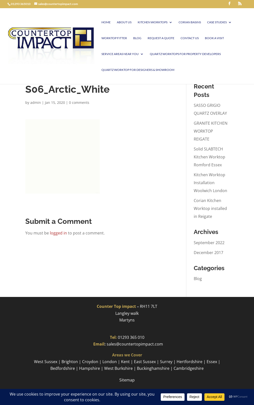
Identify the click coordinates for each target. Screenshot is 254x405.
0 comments (79, 102)
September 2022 (209, 242)
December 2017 (208, 252)
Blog (137, 38)
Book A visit (214, 38)
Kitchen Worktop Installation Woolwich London (210, 182)
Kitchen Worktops (152, 22)
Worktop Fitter (114, 38)
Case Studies (217, 22)
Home (106, 22)
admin (35, 102)
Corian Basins (190, 22)
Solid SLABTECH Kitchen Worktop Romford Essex (209, 157)
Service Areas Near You (120, 54)
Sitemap (127, 380)
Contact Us (190, 38)
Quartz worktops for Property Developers (185, 54)
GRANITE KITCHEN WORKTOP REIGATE (210, 131)
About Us (124, 22)
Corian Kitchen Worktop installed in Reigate (210, 208)
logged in (58, 233)
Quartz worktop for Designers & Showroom (137, 70)
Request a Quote (161, 38)
